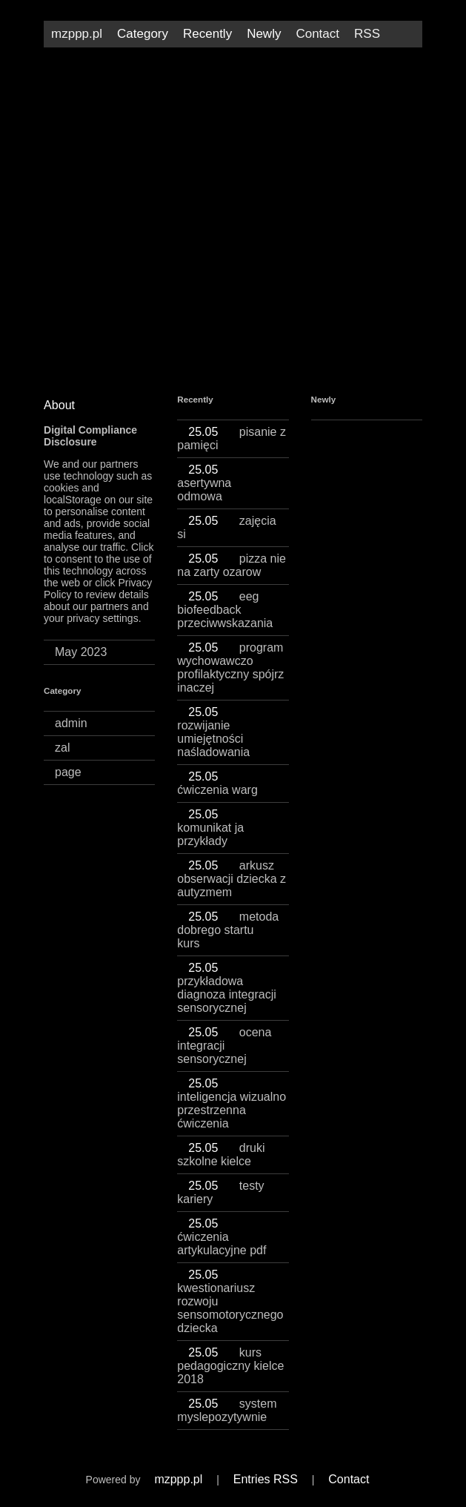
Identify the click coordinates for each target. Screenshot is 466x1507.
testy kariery (220, 1192)
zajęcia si (226, 527)
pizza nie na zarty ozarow (231, 565)
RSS (367, 34)
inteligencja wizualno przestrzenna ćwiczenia (231, 1103)
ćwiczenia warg (217, 783)
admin (71, 723)
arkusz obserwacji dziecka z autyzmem (231, 878)
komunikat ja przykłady (210, 827)
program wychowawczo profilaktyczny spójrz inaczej (230, 667)
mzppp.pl (76, 34)
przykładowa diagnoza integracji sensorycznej (226, 987)
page (68, 772)
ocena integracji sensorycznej (224, 1045)
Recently (207, 34)
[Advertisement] (233, 173)
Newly (264, 34)
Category (142, 34)
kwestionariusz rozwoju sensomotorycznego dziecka (230, 1301)
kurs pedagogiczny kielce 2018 (230, 1365)
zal (62, 747)
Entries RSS (265, 1479)
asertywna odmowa (206, 483)
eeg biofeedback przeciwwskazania (225, 609)
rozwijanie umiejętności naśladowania (213, 732)
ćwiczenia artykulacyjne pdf (221, 1236)
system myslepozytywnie (226, 1410)
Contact (317, 34)
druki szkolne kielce (220, 1154)
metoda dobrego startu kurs (228, 930)
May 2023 (81, 652)
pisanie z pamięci (231, 438)
